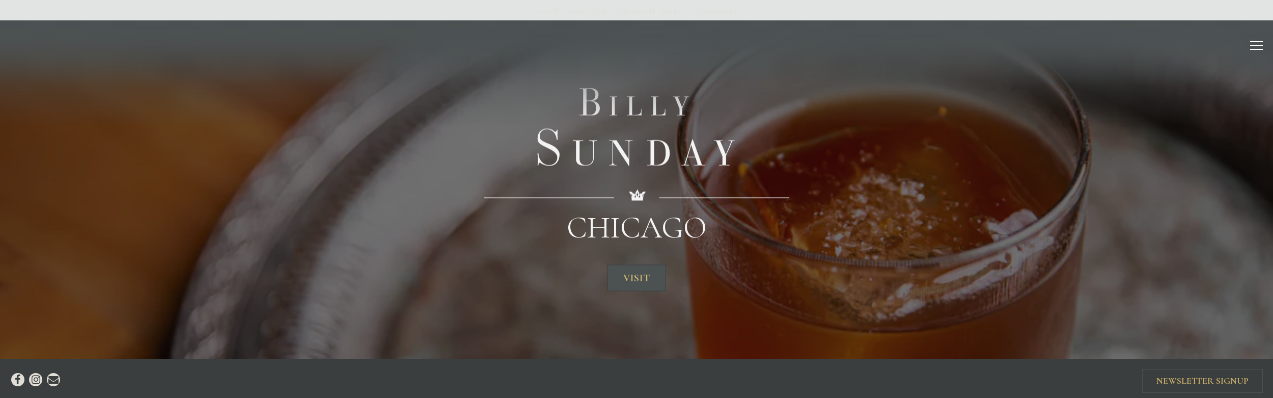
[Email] (53, 374)
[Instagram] (35, 374)
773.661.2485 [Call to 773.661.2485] (714, 10)
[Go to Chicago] (608, 10)
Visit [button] (636, 275)
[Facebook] (17, 374)
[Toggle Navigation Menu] (1257, 45)
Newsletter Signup (1202, 375)
